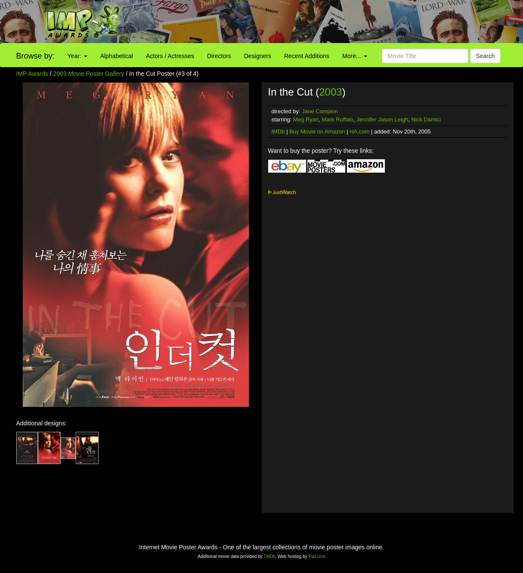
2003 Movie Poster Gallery (88, 73)
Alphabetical (116, 56)
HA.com (359, 131)
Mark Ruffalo (337, 119)
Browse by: (35, 56)
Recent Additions (306, 56)
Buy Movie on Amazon (317, 131)
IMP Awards (32, 73)
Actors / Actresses (170, 56)
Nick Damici (426, 119)
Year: (77, 56)
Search (485, 56)
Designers (257, 56)
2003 (330, 92)
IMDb (278, 131)
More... (354, 56)
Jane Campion (320, 111)
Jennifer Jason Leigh (382, 119)
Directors (219, 56)
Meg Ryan (306, 119)
